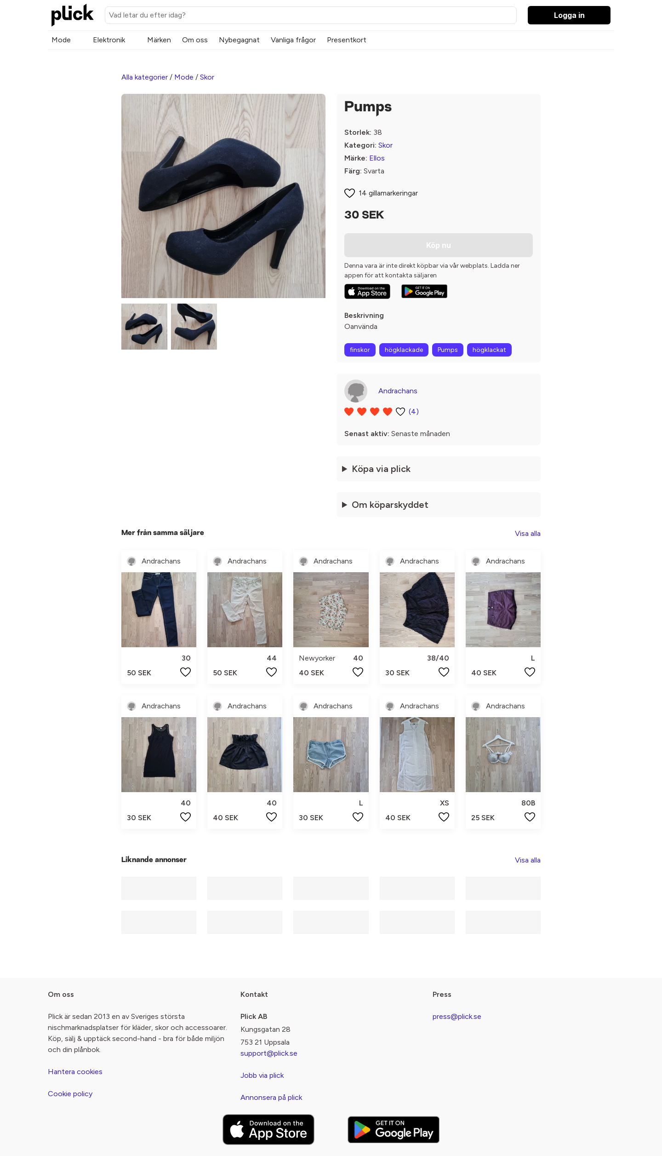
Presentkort (346, 39)
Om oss (195, 39)
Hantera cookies (75, 1071)
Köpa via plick (381, 468)
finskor (360, 350)
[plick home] (72, 15)
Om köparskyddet (390, 504)
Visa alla (528, 533)
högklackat (489, 350)
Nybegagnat (239, 39)
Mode (61, 39)
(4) (414, 411)
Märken (159, 39)
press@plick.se (457, 1016)
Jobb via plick (262, 1075)
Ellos (377, 158)
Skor (207, 77)
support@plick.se (268, 1053)
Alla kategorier (144, 77)
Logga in (569, 15)
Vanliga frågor (293, 39)
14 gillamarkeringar (388, 193)
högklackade (404, 350)
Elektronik (109, 39)
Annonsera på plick (271, 1097)
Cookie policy (70, 1093)
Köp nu (438, 245)
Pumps (448, 350)
